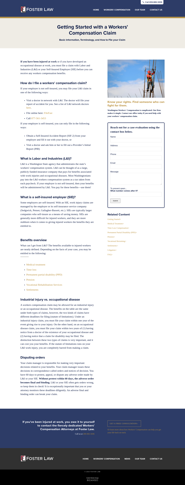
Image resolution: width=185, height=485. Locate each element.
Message (114, 172)
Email (112, 163)
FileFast (48, 112)
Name (113, 137)
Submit (115, 201)
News (127, 458)
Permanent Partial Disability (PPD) (121, 232)
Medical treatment (35, 264)
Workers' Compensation (117, 9)
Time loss (31, 269)
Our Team (140, 9)
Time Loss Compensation (117, 228)
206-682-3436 (88, 434)
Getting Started (113, 219)
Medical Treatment (115, 224)
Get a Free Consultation (123, 423)
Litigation (111, 250)
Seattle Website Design (92, 478)
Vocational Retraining (116, 241)
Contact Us (156, 9)
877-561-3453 (38, 118)
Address (114, 145)
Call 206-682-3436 (152, 2)
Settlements (112, 246)
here (28, 107)
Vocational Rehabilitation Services (44, 284)
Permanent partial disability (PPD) (44, 274)
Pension (30, 279)
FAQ (109, 254)
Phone (113, 154)
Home (96, 9)
